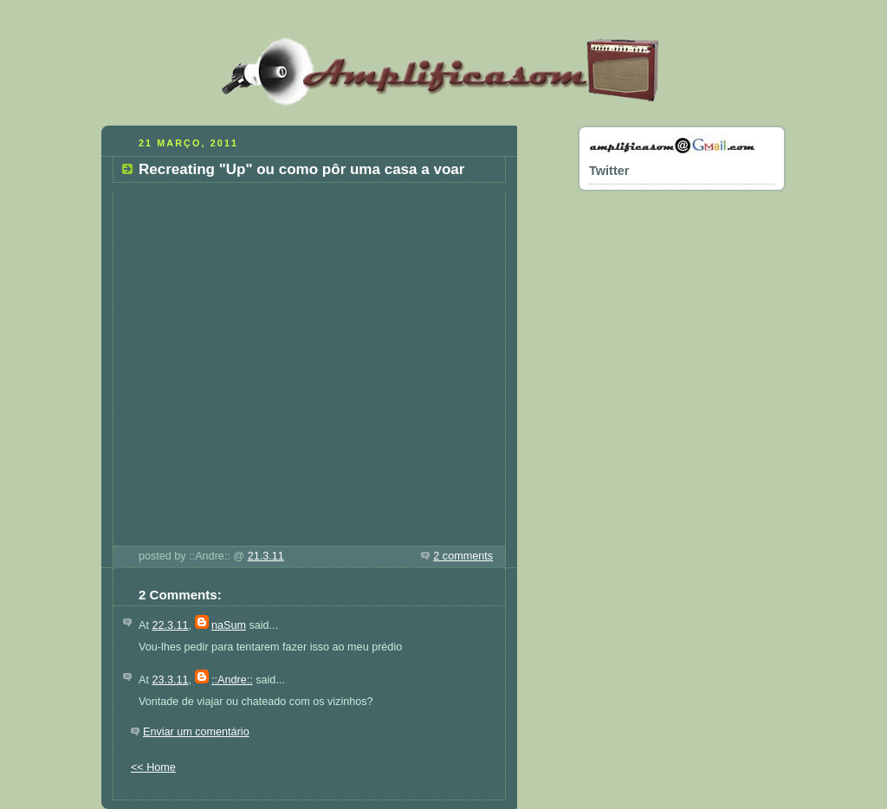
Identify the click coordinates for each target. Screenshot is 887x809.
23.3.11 (170, 680)
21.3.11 (266, 556)
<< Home (153, 767)
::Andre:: (232, 680)
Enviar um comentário (196, 732)
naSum (228, 625)
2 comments (463, 556)
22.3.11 (170, 625)
